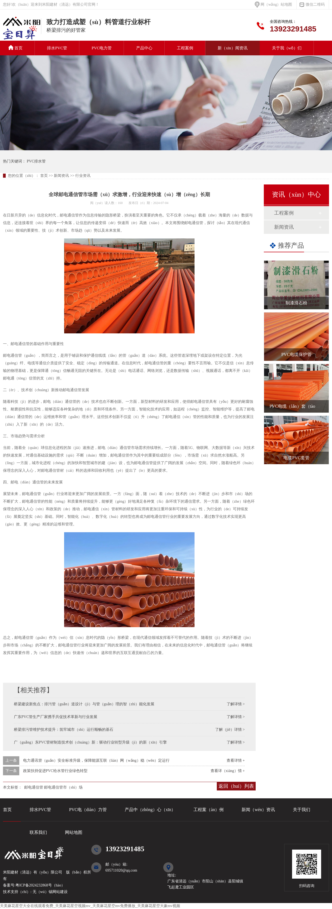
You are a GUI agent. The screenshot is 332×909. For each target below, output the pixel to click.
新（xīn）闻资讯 (232, 48)
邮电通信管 (33, 787)
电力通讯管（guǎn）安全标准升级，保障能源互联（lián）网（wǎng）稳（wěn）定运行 (96, 760)
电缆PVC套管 (296, 457)
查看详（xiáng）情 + (228, 771)
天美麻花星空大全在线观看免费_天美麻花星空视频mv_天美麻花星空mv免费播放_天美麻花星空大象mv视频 (90, 906)
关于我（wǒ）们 (287, 48)
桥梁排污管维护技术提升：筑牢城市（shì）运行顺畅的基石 (63, 730)
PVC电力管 (102, 48)
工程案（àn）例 (208, 809)
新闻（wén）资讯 (258, 809)
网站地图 (73, 832)
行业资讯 (82, 176)
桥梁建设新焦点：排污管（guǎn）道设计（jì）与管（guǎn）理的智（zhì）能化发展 (84, 704)
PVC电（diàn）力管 (88, 809)
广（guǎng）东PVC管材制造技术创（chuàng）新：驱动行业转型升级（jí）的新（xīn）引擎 (90, 742)
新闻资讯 (61, 176)
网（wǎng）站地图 (276, 4)
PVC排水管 (22, 31)
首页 (15, 47)
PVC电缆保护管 (296, 354)
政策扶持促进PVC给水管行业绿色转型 (55, 771)
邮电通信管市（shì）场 (63, 787)
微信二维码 (315, 4)
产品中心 (144, 48)
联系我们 (38, 832)
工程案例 (185, 48)
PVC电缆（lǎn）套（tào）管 (297, 406)
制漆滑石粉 (296, 303)
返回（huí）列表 (236, 786)
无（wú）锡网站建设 (50, 892)
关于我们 (301, 809)
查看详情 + (236, 760)
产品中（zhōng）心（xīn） (150, 809)
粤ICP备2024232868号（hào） (40, 885)
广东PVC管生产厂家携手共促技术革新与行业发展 (55, 717)
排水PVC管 (57, 48)
